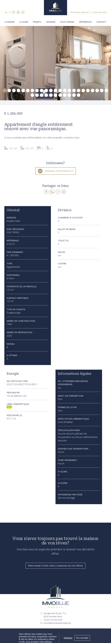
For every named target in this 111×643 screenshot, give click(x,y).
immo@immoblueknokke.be (57, 622)
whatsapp (52, 191)
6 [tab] (27, 90)
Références (85, 21)
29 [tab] (55, 95)
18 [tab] (83, 90)
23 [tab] (106, 90)
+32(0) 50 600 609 (53, 619)
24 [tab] (32, 95)
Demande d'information (59, 170)
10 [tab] (46, 90)
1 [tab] (4, 90)
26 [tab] (41, 95)
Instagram (18, 12)
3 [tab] (14, 90)
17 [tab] (78, 90)
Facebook (13, 12)
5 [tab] (23, 90)
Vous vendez (67, 21)
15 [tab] (69, 90)
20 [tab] (92, 90)
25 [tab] (37, 95)
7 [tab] (32, 90)
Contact (101, 21)
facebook (46, 191)
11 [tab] (51, 90)
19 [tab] (88, 90)
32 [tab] (69, 95)
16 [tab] (74, 90)
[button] (8, 12)
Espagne (50, 21)
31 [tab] (64, 95)
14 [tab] (64, 90)
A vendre (10, 21)
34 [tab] (78, 95)
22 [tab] (101, 90)
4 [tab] (18, 90)
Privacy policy (77, 639)
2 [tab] (9, 90)
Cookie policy (92, 639)
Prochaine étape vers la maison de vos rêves (55, 565)
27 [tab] (46, 95)
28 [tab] (51, 95)
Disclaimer (64, 639)
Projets (37, 21)
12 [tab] (55, 90)
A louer (24, 21)
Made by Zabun (48, 639)
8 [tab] (37, 90)
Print (63, 191)
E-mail (58, 191)
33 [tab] (74, 95)
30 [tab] (60, 95)
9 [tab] (41, 90)
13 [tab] (60, 90)
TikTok (23, 12)
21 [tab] (97, 90)
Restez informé (81, 12)
